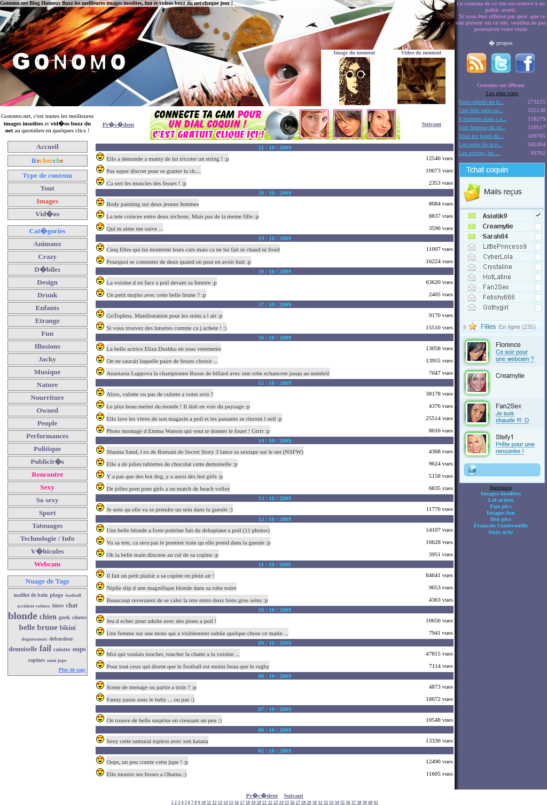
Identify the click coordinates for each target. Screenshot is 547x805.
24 (281, 802)
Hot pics (500, 519)
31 (320, 802)
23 (276, 802)
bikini (68, 628)
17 (242, 802)
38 (359, 802)
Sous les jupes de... (481, 135)
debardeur (61, 639)
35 (342, 802)
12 (214, 802)
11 (209, 802)
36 (348, 802)
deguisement (34, 639)
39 (365, 802)
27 (298, 802)
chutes (79, 617)
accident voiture (33, 606)
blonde (22, 615)
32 (326, 802)
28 (303, 802)
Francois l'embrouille (501, 525)
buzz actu (501, 531)
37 (353, 802)
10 (203, 802)
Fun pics (500, 506)
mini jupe (57, 660)
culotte (62, 649)
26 (292, 802)
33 (331, 802)
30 (314, 802)
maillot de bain (30, 595)
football (73, 595)
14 (225, 802)
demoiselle (23, 649)
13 (220, 802)
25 (287, 802)
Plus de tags (72, 670)
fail (45, 648)
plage (56, 594)
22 (270, 802)
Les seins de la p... (481, 144)
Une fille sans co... (481, 110)
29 (309, 802)
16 (237, 802)
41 (375, 802)
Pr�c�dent (119, 124)
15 (231, 802)
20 (259, 802)
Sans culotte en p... (481, 101)
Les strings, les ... (479, 152)
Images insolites (501, 493)
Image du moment (355, 53)
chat (71, 605)
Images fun (501, 512)
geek (64, 617)
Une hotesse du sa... (482, 127)
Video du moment (421, 53)
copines (36, 660)
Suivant (431, 124)
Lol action (501, 499)
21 (264, 802)
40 (370, 802)
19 (253, 802)
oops (79, 649)
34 (337, 802)
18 (248, 802)
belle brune (38, 627)
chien (48, 617)
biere (58, 606)
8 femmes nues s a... (483, 118)
